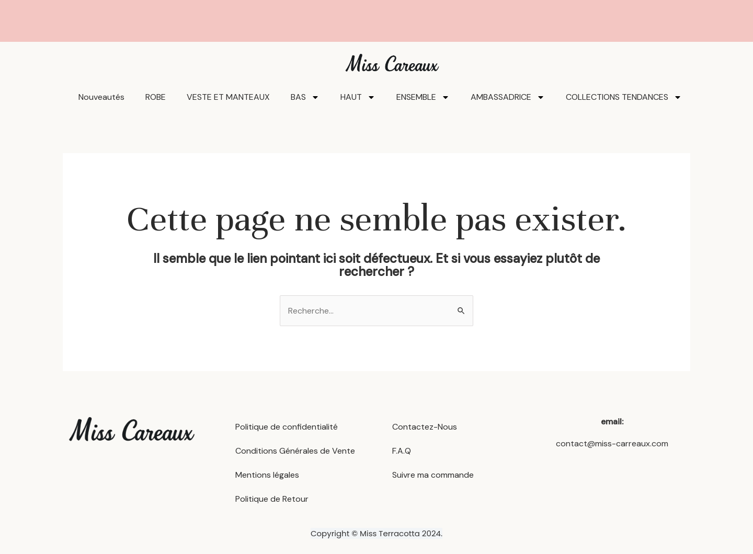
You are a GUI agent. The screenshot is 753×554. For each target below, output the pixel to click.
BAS (305, 97)
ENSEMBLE (423, 97)
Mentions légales (267, 474)
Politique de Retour (272, 498)
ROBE (155, 96)
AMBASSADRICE (508, 97)
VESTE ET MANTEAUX (228, 96)
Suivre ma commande (433, 474)
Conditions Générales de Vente (295, 450)
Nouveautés (101, 96)
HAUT (357, 97)
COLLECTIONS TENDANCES (624, 97)
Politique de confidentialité (286, 426)
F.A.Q (401, 450)
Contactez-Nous (424, 426)
